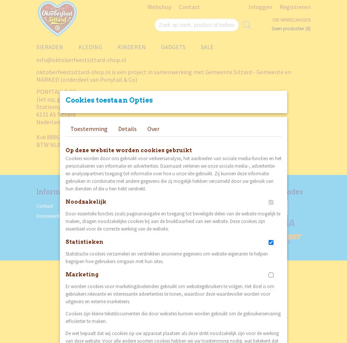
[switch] (271, 202)
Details (127, 129)
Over (153, 129)
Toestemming (89, 129)
